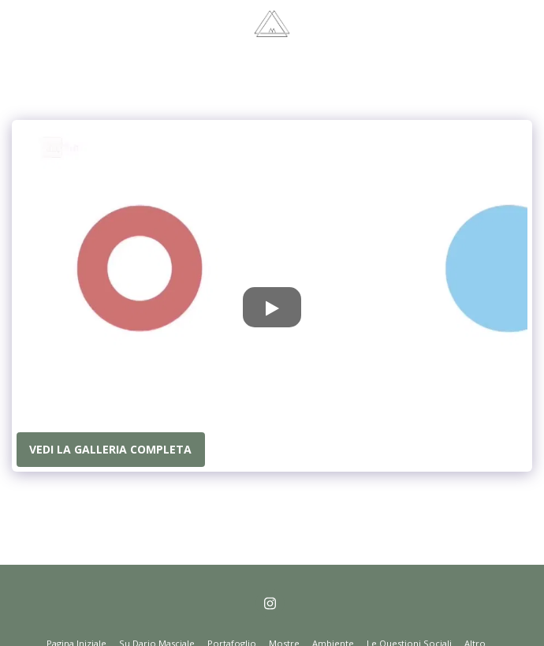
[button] (17, 22)
